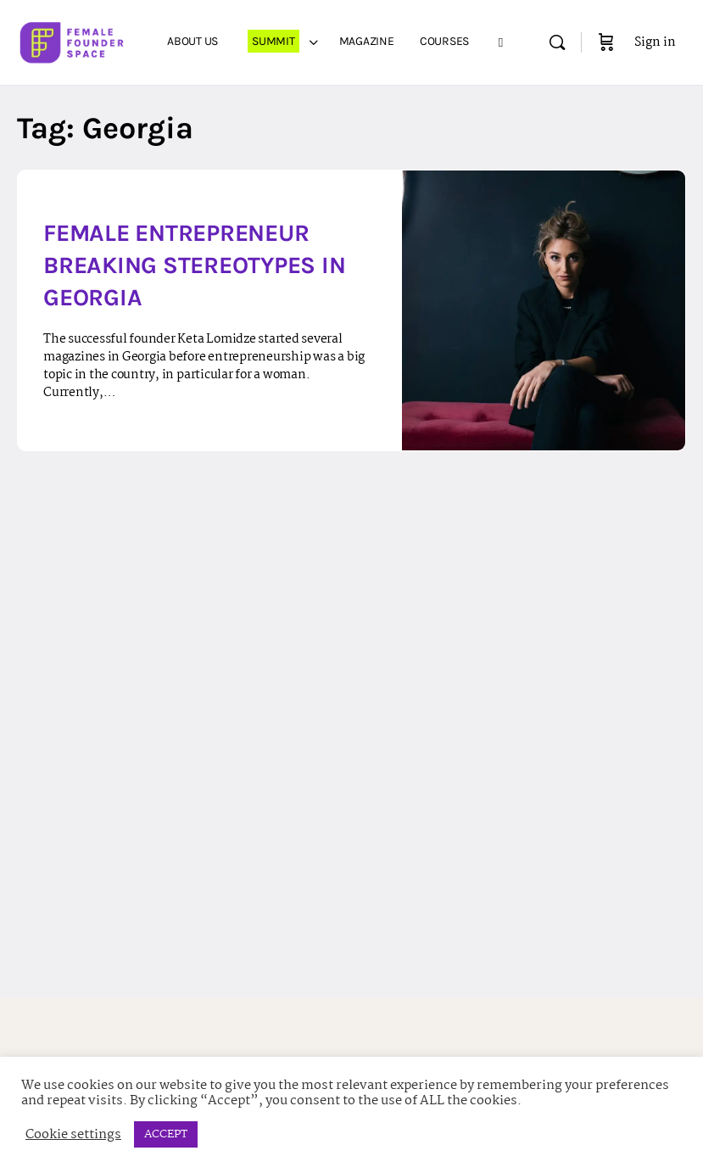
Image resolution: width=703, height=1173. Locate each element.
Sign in (655, 42)
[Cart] (606, 42)
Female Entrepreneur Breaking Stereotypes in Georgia (194, 265)
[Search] (557, 42)
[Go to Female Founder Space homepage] (73, 41)
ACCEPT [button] (165, 1134)
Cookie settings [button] (73, 1134)
